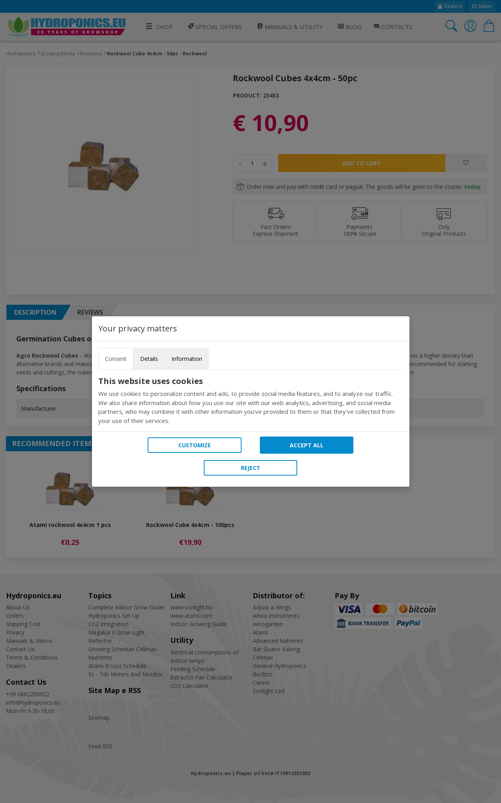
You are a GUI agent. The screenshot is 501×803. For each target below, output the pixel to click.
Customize (194, 445)
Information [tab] (187, 358)
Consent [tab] (116, 358)
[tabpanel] (250, 400)
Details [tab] (149, 358)
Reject (250, 468)
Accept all (307, 445)
